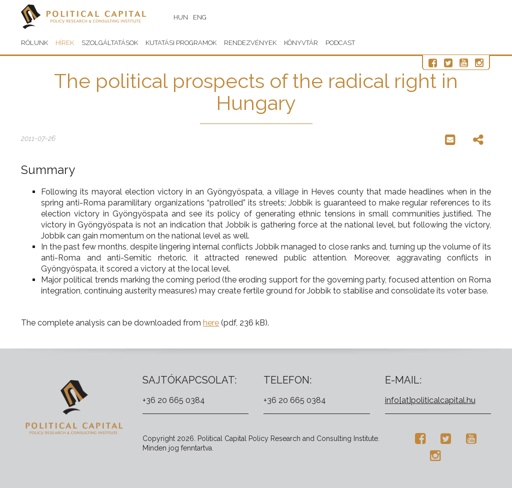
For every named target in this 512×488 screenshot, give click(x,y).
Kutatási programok (181, 42)
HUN (181, 17)
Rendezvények (250, 42)
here (211, 323)
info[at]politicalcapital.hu (430, 400)
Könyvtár (301, 42)
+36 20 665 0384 (173, 400)
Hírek (65, 42)
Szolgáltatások (110, 42)
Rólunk (34, 42)
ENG (199, 17)
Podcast (340, 42)
